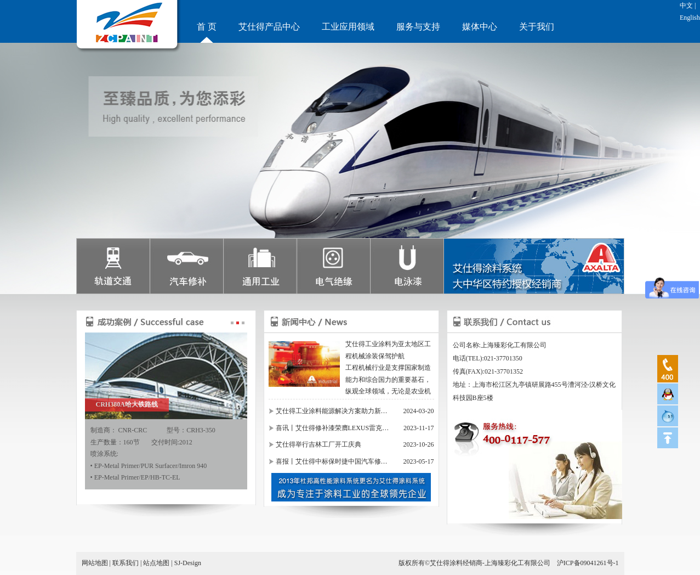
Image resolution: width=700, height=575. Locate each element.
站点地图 (156, 563)
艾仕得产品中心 (269, 26)
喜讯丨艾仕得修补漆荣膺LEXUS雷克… (332, 428)
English (690, 17)
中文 (686, 5)
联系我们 (125, 563)
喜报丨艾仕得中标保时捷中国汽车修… (332, 461)
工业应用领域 (348, 26)
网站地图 (95, 563)
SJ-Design (187, 563)
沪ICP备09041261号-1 (588, 563)
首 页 (207, 26)
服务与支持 (418, 26)
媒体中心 (479, 26)
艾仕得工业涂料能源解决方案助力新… (332, 411)
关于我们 (536, 26)
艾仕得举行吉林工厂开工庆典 (318, 444)
